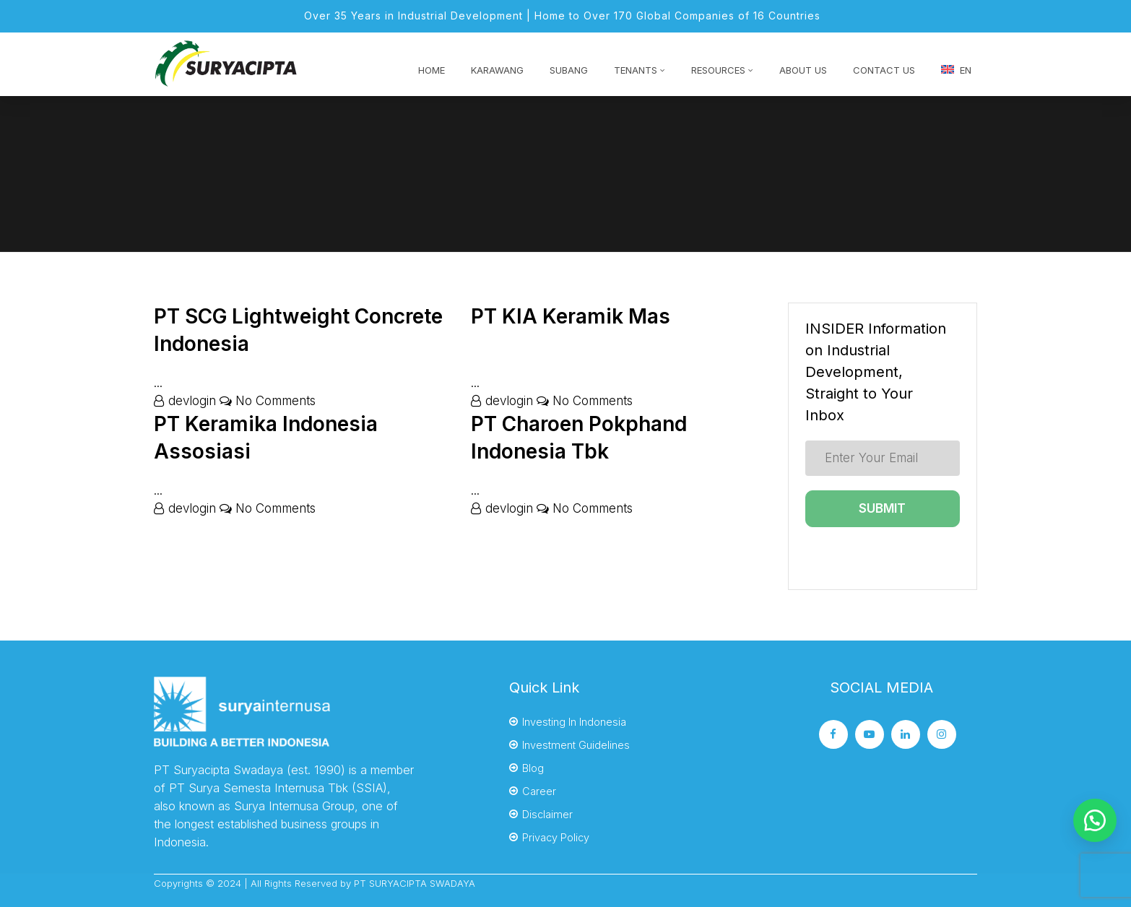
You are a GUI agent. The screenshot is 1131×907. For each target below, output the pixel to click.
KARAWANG (497, 70)
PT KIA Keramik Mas (570, 316)
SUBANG (569, 70)
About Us (803, 70)
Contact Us (884, 70)
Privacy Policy (555, 837)
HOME (431, 70)
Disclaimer (547, 814)
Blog (533, 768)
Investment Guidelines (576, 745)
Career (539, 791)
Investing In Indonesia (574, 722)
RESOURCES (718, 70)
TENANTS (635, 70)
